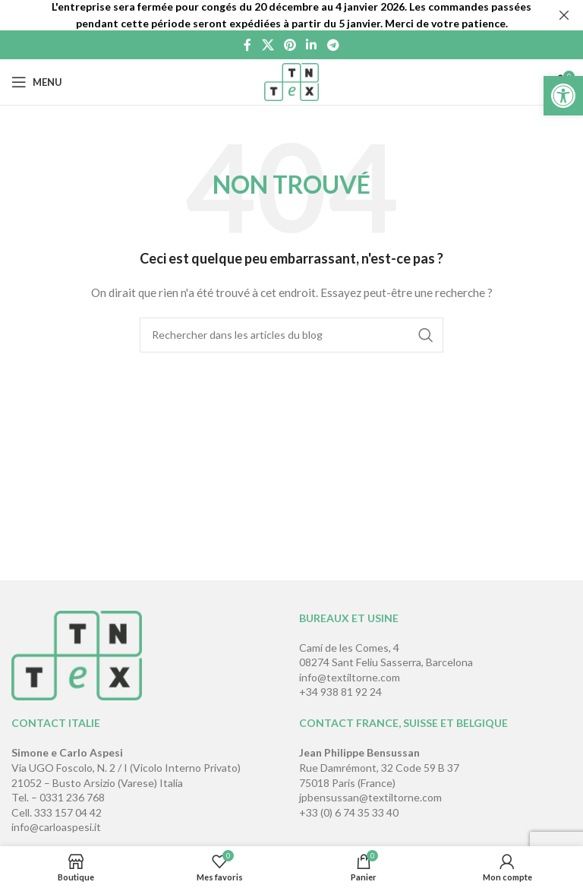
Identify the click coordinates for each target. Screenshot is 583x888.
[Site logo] (292, 80)
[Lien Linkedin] (311, 44)
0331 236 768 (72, 797)
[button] (563, 95)
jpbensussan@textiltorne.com (370, 797)
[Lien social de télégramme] (333, 44)
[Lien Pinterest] (290, 44)
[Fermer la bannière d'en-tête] (564, 15)
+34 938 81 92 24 (340, 691)
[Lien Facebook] (248, 44)
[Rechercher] (291, 335)
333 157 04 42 (68, 812)
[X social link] (268, 44)
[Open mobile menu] (37, 82)
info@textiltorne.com (349, 677)
